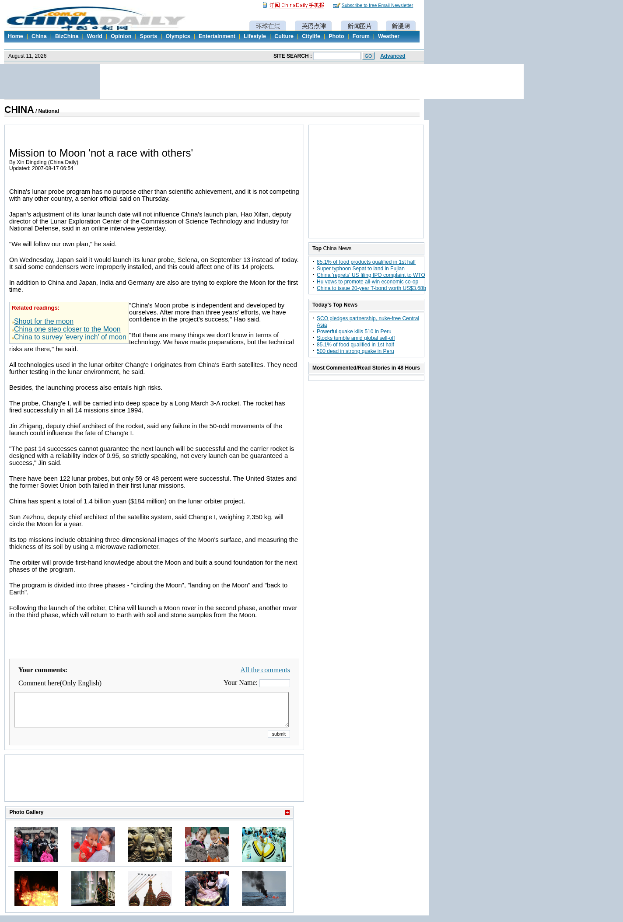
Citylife (311, 36)
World (94, 36)
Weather (388, 36)
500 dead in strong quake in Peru (355, 351)
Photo (336, 36)
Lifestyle (255, 36)
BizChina (66, 36)
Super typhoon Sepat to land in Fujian (361, 268)
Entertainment (217, 36)
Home (15, 36)
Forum (361, 36)
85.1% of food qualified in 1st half (355, 345)
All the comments (265, 670)
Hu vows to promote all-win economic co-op (367, 282)
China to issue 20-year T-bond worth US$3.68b (371, 288)
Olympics (177, 36)
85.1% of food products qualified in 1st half (366, 262)
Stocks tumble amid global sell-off (356, 338)
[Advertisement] (154, 789)
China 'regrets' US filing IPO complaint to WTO (371, 275)
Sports (149, 36)
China (39, 36)
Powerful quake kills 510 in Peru (354, 331)
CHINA (19, 110)
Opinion (121, 36)
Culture (284, 36)
